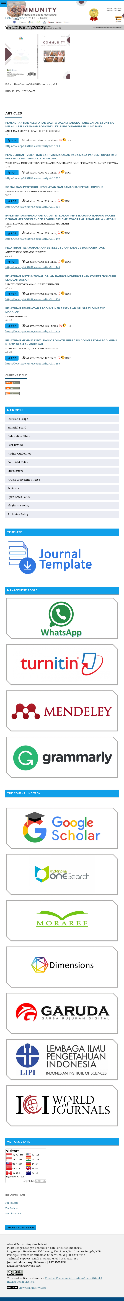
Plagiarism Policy (18, 505)
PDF (13, 140)
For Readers (11, 1202)
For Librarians (13, 1213)
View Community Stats (32, 1287)
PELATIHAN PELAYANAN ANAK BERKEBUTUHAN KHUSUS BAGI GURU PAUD (55, 247)
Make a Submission (21, 1227)
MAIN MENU (15, 410)
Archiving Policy (18, 514)
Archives (21, 18)
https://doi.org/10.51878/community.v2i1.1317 (32, 178)
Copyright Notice (18, 462)
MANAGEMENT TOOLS (22, 590)
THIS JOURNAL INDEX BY (23, 793)
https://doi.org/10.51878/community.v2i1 (35, 84)
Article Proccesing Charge (24, 479)
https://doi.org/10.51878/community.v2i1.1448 (32, 267)
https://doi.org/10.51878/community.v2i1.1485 (32, 363)
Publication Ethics (19, 436)
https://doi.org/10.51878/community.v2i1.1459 (32, 331)
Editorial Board (17, 427)
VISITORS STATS (18, 1141)
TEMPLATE (14, 532)
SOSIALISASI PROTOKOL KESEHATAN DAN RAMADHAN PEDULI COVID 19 (54, 187)
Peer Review (15, 445)
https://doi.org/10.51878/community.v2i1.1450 (32, 299)
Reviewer (13, 488)
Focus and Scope (18, 418)
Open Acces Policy (19, 497)
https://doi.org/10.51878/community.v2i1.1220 (32, 146)
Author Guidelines (19, 453)
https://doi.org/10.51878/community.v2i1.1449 (32, 238)
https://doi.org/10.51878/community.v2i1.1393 (32, 206)
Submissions (16, 471)
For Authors (11, 1208)
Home (9, 18)
